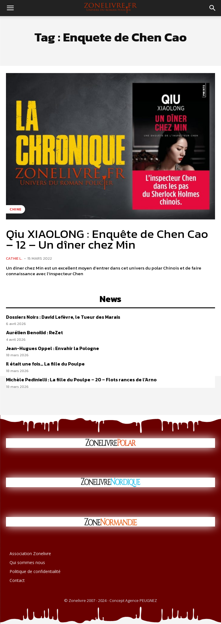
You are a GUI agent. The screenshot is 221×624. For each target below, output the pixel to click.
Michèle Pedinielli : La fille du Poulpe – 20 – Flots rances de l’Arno (81, 379)
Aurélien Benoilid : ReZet (34, 332)
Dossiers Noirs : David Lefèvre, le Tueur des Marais (63, 316)
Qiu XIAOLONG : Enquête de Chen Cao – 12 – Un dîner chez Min (107, 239)
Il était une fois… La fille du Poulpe (45, 363)
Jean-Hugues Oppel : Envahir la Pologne (52, 348)
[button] (10, 8)
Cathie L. (14, 258)
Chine (15, 209)
